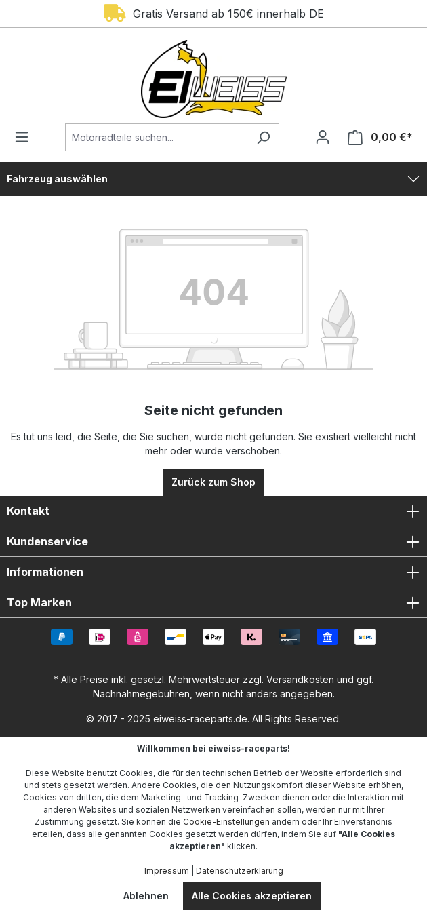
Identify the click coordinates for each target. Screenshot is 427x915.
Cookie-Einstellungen (226, 822)
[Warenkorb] (376, 137)
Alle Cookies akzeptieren (252, 895)
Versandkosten (300, 679)
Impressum (166, 870)
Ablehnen (146, 895)
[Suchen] (263, 137)
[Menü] (26, 137)
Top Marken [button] (213, 602)
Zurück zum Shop (213, 482)
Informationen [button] (213, 571)
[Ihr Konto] (322, 137)
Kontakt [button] (213, 510)
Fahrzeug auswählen (57, 178)
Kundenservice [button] (213, 541)
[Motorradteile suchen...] (156, 137)
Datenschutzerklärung (239, 870)
